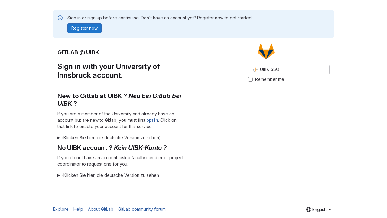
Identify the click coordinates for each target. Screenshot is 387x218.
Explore (61, 209)
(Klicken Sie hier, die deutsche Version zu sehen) (111, 137)
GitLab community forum (142, 209)
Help (78, 209)
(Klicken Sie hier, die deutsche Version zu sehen (110, 175)
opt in (152, 120)
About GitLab (100, 209)
